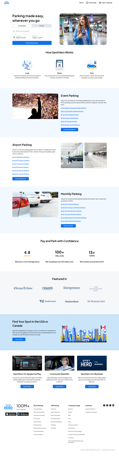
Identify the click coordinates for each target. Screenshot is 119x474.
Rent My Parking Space (56, 421)
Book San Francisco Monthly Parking (73, 207)
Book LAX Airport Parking (20, 170)
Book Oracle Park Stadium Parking (72, 111)
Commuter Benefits (39, 431)
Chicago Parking (38, 409)
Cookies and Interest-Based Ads (76, 434)
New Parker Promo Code (40, 428)
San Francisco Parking (39, 415)
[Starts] (32, 37)
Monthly (41, 26)
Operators (53, 409)
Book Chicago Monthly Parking (71, 211)
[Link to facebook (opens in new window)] (104, 406)
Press (69, 418)
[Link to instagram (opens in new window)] (107, 406)
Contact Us (71, 437)
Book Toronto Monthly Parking (71, 214)
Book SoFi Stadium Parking (70, 115)
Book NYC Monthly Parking (70, 204)
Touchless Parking (38, 434)
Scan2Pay (53, 428)
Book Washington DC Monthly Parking (73, 218)
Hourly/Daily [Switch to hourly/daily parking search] (22, 26)
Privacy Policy (71, 428)
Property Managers (55, 418)
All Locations (37, 418)
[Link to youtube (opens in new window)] (113, 406)
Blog (69, 421)
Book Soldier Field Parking (69, 118)
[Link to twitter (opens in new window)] (110, 406)
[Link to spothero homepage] (8, 407)
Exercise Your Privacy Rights (75, 431)
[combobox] (32, 31)
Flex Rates (53, 425)
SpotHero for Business (91, 412)
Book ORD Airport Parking (20, 157)
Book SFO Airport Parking (20, 160)
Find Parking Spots (32, 43)
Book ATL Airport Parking (20, 174)
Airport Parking (37, 421)
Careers (70, 412)
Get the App (91, 3)
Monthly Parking (37, 425)
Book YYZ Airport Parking (20, 164)
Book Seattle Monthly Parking (71, 221)
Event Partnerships (55, 415)
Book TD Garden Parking (69, 121)
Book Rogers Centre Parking (70, 125)
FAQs (69, 415)
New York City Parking (39, 412)
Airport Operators (55, 412)
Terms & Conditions (73, 425)
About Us (70, 409)
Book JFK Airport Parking (20, 167)
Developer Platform (90, 409)
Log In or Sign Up (105, 3)
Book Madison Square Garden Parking (73, 108)
